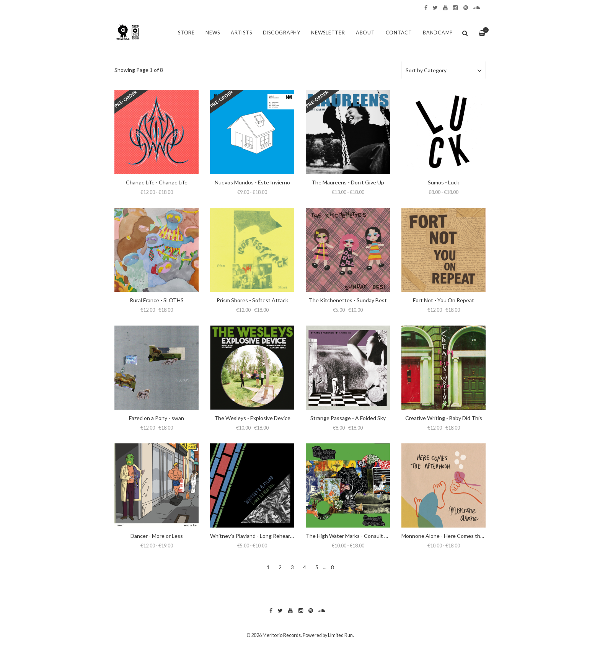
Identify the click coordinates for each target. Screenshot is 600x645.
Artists (241, 33)
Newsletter (328, 33)
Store (186, 33)
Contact (399, 33)
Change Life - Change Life (157, 182)
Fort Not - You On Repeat (443, 300)
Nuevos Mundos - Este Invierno (252, 182)
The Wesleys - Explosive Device (252, 418)
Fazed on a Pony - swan (156, 418)
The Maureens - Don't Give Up (347, 182)
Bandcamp (438, 33)
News (212, 33)
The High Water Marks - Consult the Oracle (358, 536)
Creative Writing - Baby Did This (443, 418)
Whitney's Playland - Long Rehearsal (253, 536)
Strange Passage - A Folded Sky (348, 418)
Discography (281, 33)
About (365, 33)
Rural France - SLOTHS (157, 300)
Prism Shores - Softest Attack (252, 300)
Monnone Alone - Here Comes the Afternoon (455, 536)
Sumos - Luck (443, 182)
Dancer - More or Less (156, 536)
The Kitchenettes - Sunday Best (348, 300)
